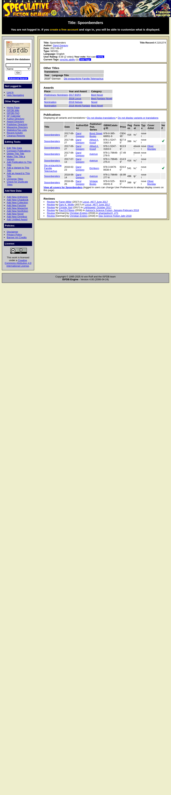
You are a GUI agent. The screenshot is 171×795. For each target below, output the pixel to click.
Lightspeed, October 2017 (97, 207)
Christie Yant (65, 207)
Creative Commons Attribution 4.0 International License (18, 263)
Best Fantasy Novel (101, 98)
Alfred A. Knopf (94, 141)
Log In (10, 92)
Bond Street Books (96, 135)
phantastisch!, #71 (108, 213)
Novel (94, 102)
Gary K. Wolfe (66, 204)
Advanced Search (18, 78)
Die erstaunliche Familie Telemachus (83, 78)
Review (51, 201)
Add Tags (85, 59)
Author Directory (15, 118)
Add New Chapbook (17, 199)
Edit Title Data (14, 148)
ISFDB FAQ (13, 113)
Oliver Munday (151, 147)
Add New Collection (17, 202)
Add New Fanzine (16, 205)
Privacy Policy (14, 234)
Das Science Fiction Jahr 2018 (115, 215)
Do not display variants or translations (138, 117)
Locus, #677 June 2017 (95, 201)
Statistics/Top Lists (17, 130)
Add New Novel (15, 213)
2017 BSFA (75, 95)
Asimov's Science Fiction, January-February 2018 (112, 210)
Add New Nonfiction (17, 211)
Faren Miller (65, 201)
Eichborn (94, 168)
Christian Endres (79, 213)
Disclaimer (12, 231)
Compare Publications (19, 150)
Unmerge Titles (15, 179)
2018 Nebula (75, 102)
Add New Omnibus (17, 216)
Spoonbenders (52, 134)
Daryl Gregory (60, 45)
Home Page (13, 107)
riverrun (94, 154)
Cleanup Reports (16, 135)
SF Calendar (13, 116)
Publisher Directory (17, 124)
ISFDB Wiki (13, 110)
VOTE (100, 56)
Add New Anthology (17, 197)
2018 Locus (75, 98)
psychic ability (67, 59)
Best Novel (97, 95)
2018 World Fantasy (79, 105)
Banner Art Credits (17, 237)
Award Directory (15, 121)
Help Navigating (15, 95)
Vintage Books (94, 182)
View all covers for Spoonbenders (63, 187)
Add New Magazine (17, 208)
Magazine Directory (17, 127)
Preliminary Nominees (56, 95)
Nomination (50, 102)
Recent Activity (15, 132)
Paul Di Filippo (67, 210)
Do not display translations (101, 117)
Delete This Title (15, 153)
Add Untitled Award (17, 219)
